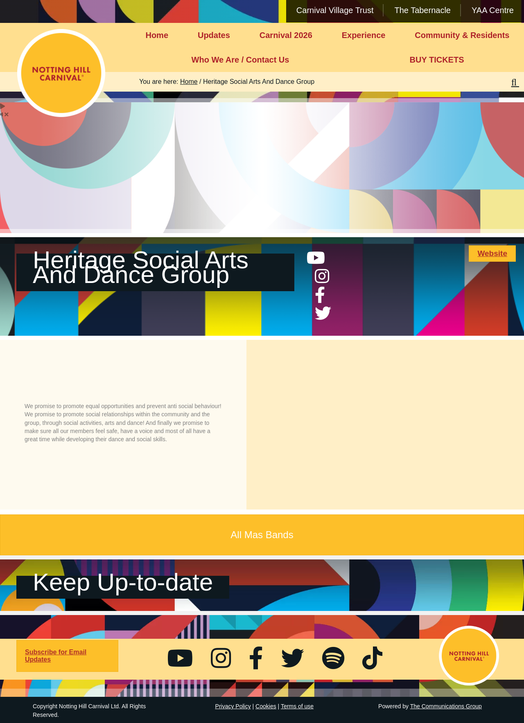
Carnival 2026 (286, 35)
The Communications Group (446, 706)
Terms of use (297, 706)
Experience (364, 35)
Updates (214, 35)
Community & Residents (462, 35)
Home (156, 35)
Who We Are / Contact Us (240, 59)
